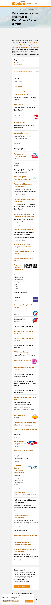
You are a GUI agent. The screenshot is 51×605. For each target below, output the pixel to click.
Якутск (29, 42)
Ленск (33, 45)
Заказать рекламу (32, 3)
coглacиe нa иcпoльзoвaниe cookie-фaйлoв (10, 601)
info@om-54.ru (18, 64)
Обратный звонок (22, 586)
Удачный (35, 47)
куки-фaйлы (14, 596)
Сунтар (28, 45)
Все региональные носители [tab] (23, 71)
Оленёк (35, 42)
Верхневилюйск (17, 47)
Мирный (22, 45)
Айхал (30, 47)
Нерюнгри (15, 45)
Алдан (25, 47)
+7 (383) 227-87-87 (20, 62)
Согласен (29, 601)
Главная (14, 9)
